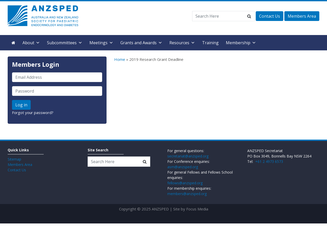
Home (119, 59)
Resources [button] (182, 42)
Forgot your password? (32, 112)
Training (210, 43)
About (31, 42)
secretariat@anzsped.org (187, 156)
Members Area (302, 16)
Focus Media (197, 208)
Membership (241, 42)
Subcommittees (64, 42)
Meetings (101, 42)
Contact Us (269, 16)
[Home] (13, 42)
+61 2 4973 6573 (269, 161)
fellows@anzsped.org (185, 182)
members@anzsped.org (187, 193)
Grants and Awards (141, 42)
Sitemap (14, 159)
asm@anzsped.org (182, 166)
